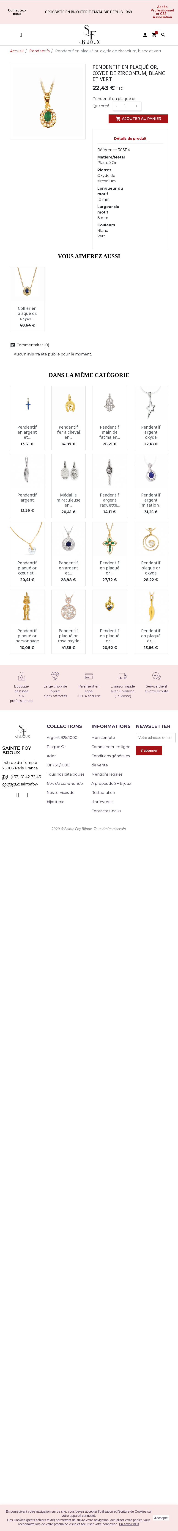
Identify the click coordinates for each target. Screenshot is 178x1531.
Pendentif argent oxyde (151, 432)
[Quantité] (126, 106)
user (145, 35)
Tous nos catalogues (65, 774)
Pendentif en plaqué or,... (109, 567)
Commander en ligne (110, 747)
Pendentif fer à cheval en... (68, 432)
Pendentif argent (27, 497)
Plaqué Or (56, 747)
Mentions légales (106, 774)
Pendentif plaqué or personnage (27, 635)
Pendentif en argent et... (27, 432)
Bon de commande (65, 783)
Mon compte (103, 737)
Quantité (101, 106)
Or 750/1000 (58, 765)
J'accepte (161, 1518)
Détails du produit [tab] (130, 138)
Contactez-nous (106, 811)
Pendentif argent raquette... (110, 500)
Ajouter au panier (138, 119)
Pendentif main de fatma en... (109, 432)
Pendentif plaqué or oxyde (151, 567)
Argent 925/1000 (62, 737)
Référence (107, 150)
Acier (51, 756)
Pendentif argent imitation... (151, 500)
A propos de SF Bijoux (111, 783)
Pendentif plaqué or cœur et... (27, 567)
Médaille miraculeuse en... (68, 500)
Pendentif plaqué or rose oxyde (68, 635)
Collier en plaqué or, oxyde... (27, 313)
